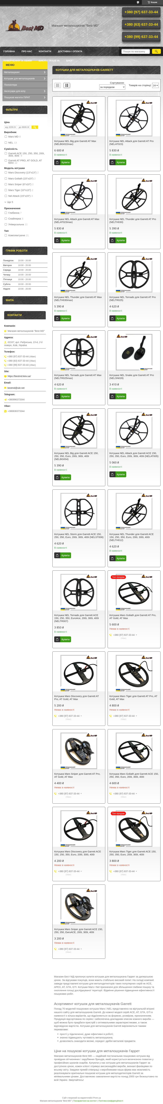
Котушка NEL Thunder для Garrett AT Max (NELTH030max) (78, 298)
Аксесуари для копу (14, 91)
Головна (9, 51)
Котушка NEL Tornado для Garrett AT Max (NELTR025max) (77, 376)
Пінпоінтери (10, 84)
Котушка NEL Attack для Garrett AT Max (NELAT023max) (76, 220)
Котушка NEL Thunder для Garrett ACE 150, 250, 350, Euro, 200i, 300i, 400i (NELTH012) (131, 537)
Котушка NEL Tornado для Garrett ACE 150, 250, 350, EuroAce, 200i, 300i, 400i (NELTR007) (76, 618)
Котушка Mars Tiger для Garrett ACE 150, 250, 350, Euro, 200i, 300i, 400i (132, 853)
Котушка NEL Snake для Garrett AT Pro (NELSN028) (131, 376)
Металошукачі (11, 72)
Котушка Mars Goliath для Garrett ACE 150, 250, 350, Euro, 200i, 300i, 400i (134, 775)
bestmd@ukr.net (15, 388)
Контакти (45, 51)
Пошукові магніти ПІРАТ (17, 97)
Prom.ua (97, 1098)
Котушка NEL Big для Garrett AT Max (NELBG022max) (75, 142)
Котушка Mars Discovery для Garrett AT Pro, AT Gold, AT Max (76, 697)
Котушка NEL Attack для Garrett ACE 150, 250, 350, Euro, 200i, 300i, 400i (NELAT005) (134, 455)
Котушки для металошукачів (19, 78)
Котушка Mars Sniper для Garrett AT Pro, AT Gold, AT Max (77, 775)
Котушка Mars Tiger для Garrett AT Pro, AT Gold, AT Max (133, 697)
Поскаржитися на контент (85, 1101)
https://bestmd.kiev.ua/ (19, 376)
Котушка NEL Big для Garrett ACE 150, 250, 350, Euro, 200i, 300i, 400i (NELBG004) (76, 456)
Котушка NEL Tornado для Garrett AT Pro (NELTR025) (132, 298)
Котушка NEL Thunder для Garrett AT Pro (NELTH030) (132, 220)
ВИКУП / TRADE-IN (49, 60)
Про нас (26, 51)
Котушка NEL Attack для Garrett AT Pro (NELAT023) (131, 142)
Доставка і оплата (70, 51)
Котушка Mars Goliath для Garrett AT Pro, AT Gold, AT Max (132, 616)
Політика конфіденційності (111, 1101)
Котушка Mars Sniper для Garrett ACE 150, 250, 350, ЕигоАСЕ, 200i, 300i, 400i (78, 931)
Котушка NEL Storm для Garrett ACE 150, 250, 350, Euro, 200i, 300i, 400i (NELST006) (78, 536)
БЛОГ (69, 60)
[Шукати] (156, 51)
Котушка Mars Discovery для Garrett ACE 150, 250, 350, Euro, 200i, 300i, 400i (77, 853)
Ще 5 (10, 202)
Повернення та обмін (17, 60)
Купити (66, 162)
